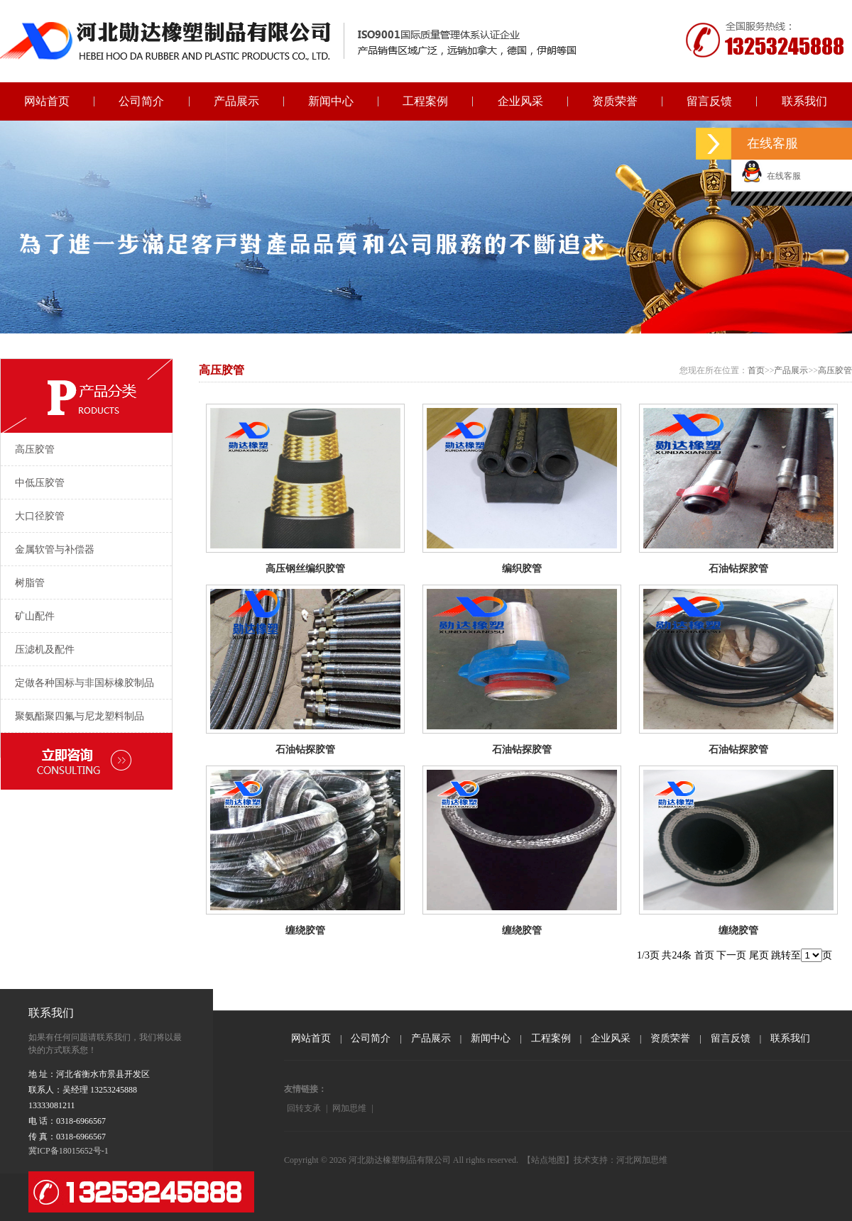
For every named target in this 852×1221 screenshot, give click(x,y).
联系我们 (804, 101)
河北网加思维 (641, 1160)
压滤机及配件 (45, 649)
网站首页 (47, 101)
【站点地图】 (548, 1160)
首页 (756, 370)
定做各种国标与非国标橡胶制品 (84, 683)
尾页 (759, 955)
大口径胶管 (40, 516)
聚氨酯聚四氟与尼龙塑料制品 (79, 716)
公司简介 (141, 101)
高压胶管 (35, 449)
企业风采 (520, 101)
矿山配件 (35, 616)
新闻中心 (331, 101)
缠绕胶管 (305, 930)
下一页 (731, 955)
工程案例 (425, 101)
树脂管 (30, 583)
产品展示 (236, 101)
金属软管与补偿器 (54, 549)
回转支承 (304, 1108)
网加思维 (349, 1108)
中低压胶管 (40, 482)
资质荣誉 (615, 101)
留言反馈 (709, 101)
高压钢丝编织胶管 (305, 568)
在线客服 (771, 176)
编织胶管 (522, 568)
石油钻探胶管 (738, 568)
